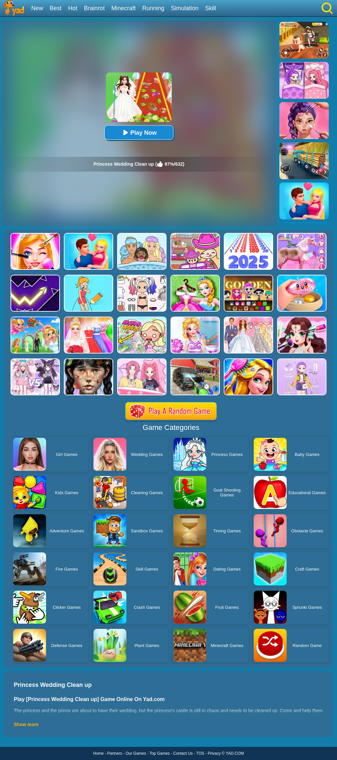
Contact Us (183, 753)
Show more (26, 724)
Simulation (184, 8)
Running (153, 8)
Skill (210, 8)
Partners (114, 753)
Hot (72, 8)
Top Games (159, 753)
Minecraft (123, 8)
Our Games (136, 753)
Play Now (139, 132)
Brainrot (94, 8)
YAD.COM (235, 753)
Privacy (214, 753)
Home (98, 753)
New (37, 8)
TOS (200, 753)
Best (56, 8)
